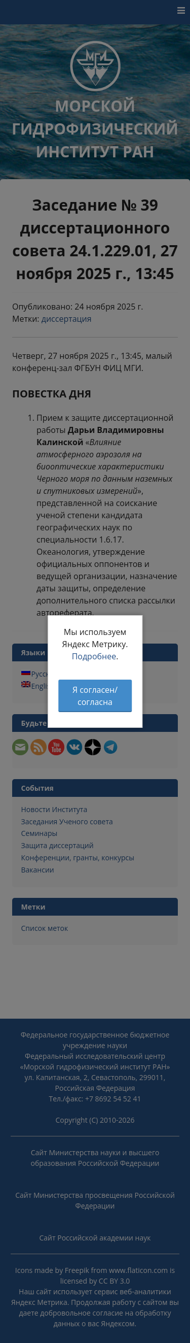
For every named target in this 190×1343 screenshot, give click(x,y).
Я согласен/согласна (95, 696)
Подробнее (94, 656)
